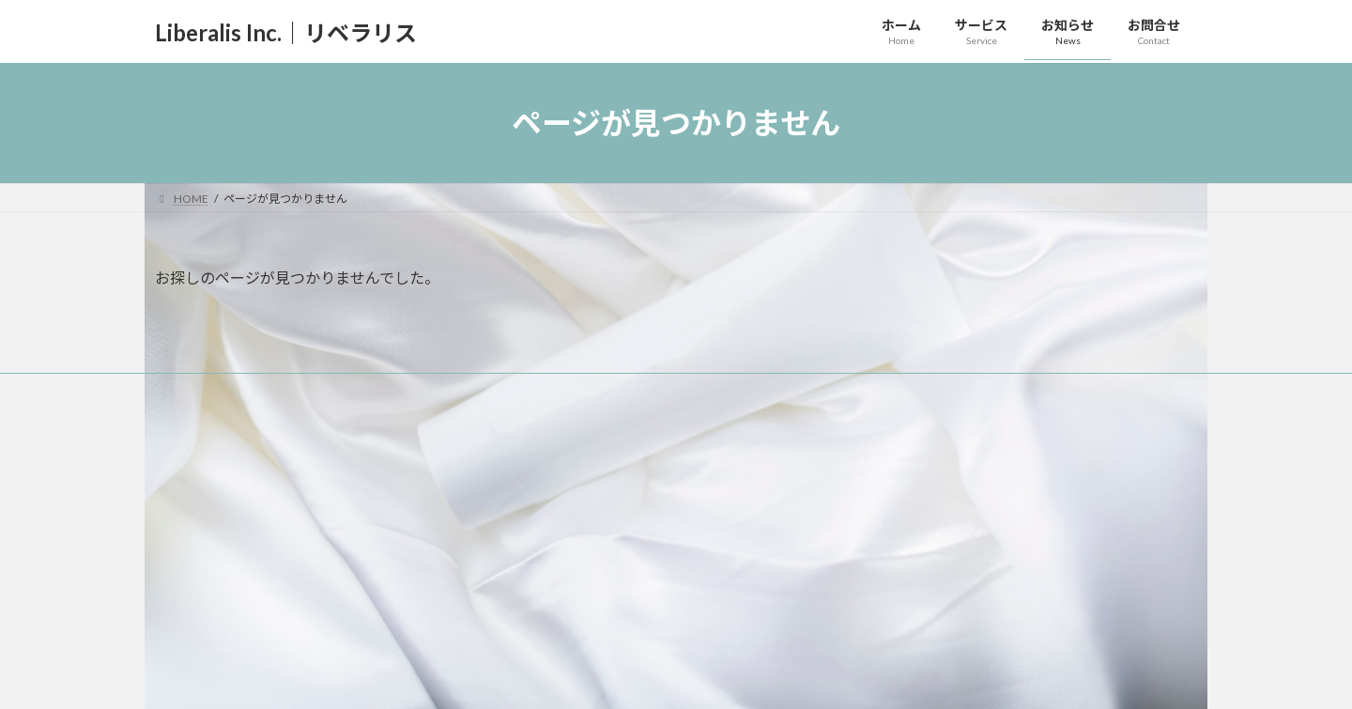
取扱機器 (556, 564)
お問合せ (545, 629)
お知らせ (545, 596)
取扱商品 (556, 531)
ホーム (540, 465)
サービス (545, 498)
